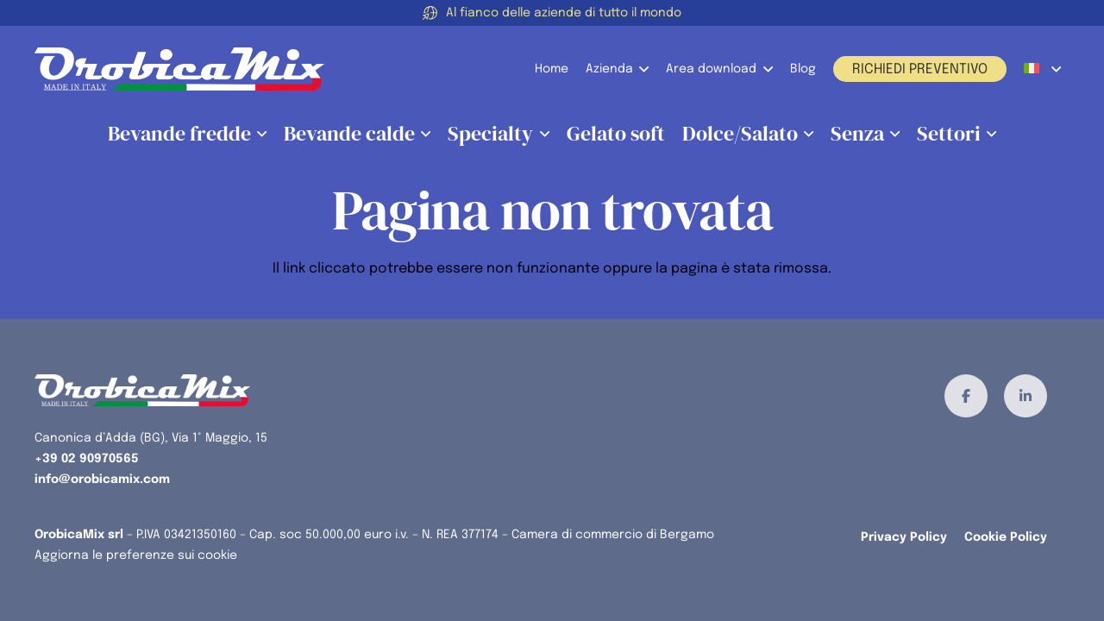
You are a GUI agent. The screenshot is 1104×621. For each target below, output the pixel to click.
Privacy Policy (904, 537)
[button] (641, 69)
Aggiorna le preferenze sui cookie (135, 555)
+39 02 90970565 (86, 459)
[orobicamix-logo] (179, 69)
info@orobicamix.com (102, 480)
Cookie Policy (1005, 537)
